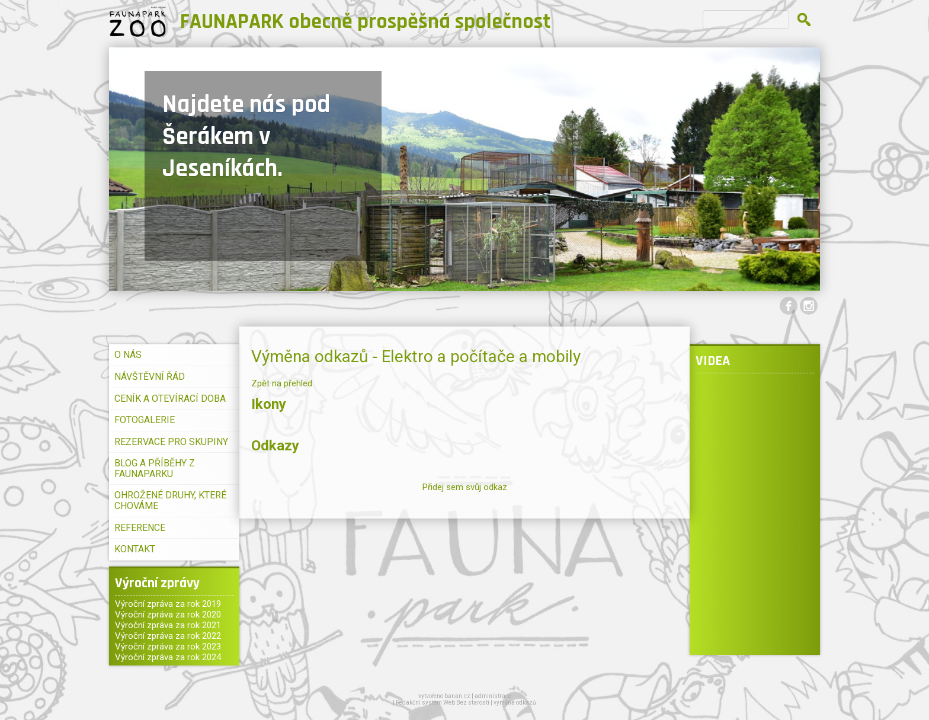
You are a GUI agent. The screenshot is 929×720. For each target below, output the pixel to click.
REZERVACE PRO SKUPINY (171, 441)
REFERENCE (139, 527)
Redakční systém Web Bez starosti (442, 702)
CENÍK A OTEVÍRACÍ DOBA (170, 398)
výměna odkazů (515, 702)
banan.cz (457, 696)
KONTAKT (134, 549)
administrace (493, 696)
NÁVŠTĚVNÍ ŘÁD (149, 376)
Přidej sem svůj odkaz (464, 487)
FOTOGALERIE (144, 419)
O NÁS (128, 354)
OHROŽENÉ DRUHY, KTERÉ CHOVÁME (170, 500)
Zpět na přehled (281, 383)
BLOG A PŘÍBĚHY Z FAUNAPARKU (154, 468)
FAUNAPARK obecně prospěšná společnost (365, 21)
